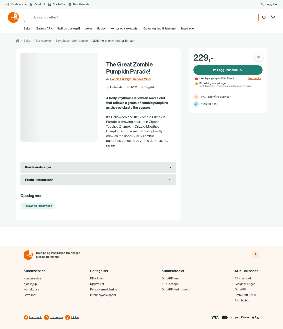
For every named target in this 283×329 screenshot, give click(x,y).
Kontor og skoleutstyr (124, 28)
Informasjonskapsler (103, 295)
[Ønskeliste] (264, 17)
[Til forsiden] (28, 255)
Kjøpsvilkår (97, 284)
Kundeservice (16, 4)
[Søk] (28, 17)
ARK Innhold (243, 278)
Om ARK (240, 289)
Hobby (101, 28)
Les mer (110, 146)
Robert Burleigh (120, 79)
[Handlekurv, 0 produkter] (272, 17)
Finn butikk (56, 4)
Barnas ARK (44, 28)
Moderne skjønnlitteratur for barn (113, 40)
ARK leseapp (170, 284)
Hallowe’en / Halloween (38, 206)
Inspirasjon (188, 28)
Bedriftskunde (78, 4)
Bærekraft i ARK (245, 295)
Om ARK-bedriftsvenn (176, 289)
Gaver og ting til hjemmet (159, 28)
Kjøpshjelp (30, 284)
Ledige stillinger (245, 284)
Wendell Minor (141, 79)
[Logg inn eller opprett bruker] (268, 4)
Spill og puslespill (68, 28)
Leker (88, 28)
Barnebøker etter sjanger (71, 40)
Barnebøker (43, 40)
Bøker (28, 28)
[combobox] (141, 17)
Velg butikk (254, 78)
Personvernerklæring (103, 289)
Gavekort (37, 4)
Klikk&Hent (97, 278)
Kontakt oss (31, 289)
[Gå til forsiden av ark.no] (13, 17)
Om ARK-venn (171, 278)
